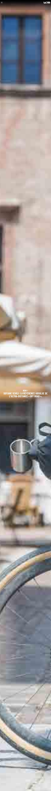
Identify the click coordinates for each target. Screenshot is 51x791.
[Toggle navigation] (1, 2)
